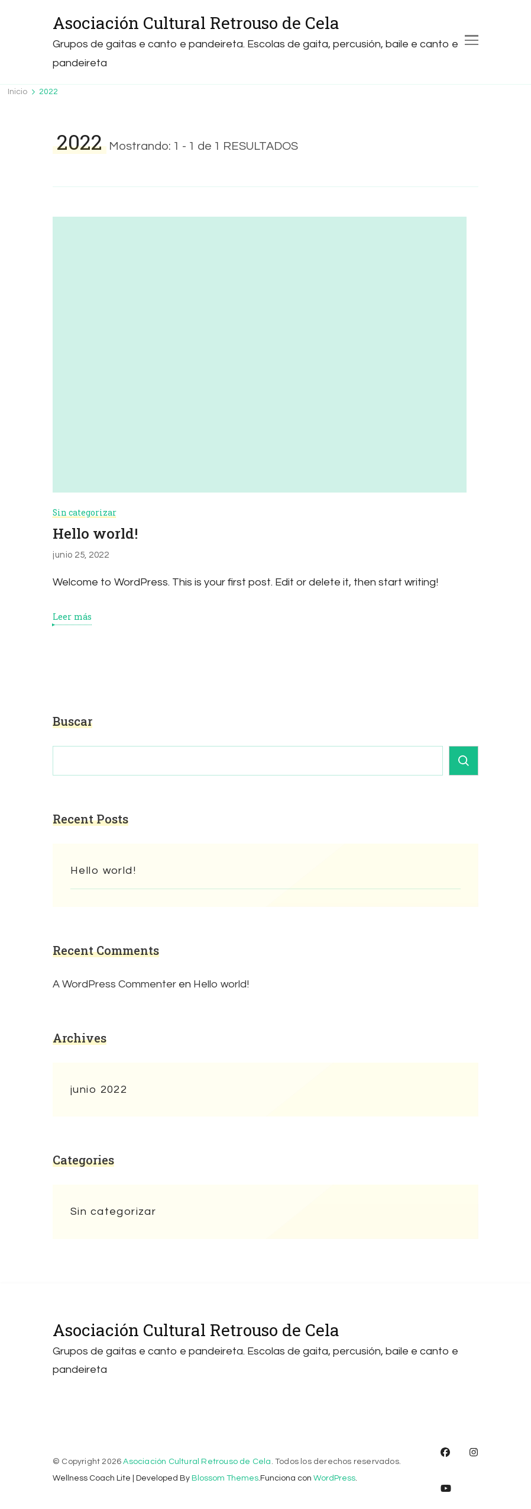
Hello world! (95, 533)
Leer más (72, 617)
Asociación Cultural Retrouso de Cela (196, 23)
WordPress (334, 1478)
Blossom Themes (225, 1478)
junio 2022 (98, 1089)
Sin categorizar (84, 512)
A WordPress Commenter (114, 984)
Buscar (72, 721)
